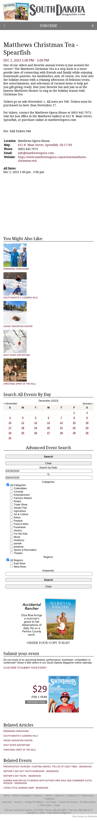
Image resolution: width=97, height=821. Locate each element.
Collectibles (20, 488)
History (18, 530)
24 (9, 433)
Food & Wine (21, 524)
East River (19, 563)
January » (88, 403)
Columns (38, 795)
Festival (18, 520)
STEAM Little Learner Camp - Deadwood (25, 788)
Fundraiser (20, 527)
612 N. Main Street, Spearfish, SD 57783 (45, 145)
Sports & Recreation (25, 550)
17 (9, 427)
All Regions (16, 560)
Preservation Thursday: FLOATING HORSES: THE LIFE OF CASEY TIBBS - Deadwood (47, 766)
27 (48, 433)
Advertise (50, 799)
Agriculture (20, 511)
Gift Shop (51, 802)
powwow (18, 546)
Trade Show (20, 504)
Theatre (18, 553)
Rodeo (17, 501)
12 (35, 422)
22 (74, 427)
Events (48, 795)
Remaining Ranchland (16, 269)
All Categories (18, 485)
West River (20, 566)
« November (10, 403)
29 (74, 433)
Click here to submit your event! (25, 667)
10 (9, 422)
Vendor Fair (20, 507)
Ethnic (17, 517)
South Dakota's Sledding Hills (20, 297)
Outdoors (19, 540)
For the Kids (20, 533)
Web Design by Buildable (84, 816)
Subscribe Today (36, 702)
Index (57, 805)
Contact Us (72, 795)
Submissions (87, 795)
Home (6, 795)
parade (18, 543)
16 (87, 422)
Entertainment (22, 494)
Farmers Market (23, 498)
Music (17, 537)
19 (35, 427)
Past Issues (45, 805)
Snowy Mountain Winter (18, 326)
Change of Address (34, 802)
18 (22, 427)
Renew (18, 802)
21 (61, 427)
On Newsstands (87, 802)
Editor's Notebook (21, 795)
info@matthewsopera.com (36, 153)
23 (87, 427)
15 (74, 422)
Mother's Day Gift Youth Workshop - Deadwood (31, 771)
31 (9, 438)
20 (48, 427)
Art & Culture (21, 514)
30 (87, 433)
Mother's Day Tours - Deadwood (22, 776)
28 (61, 433)
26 (35, 433)
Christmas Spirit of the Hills (19, 384)
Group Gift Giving (68, 802)
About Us (59, 795)
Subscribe (48, 26)
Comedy (18, 491)
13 (48, 422)
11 (22, 422)
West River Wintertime (16, 355)
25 (22, 433)
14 (61, 422)
